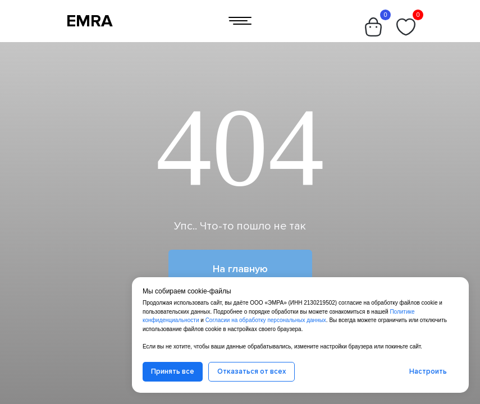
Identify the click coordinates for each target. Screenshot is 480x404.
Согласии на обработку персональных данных (265, 320)
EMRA (89, 21)
